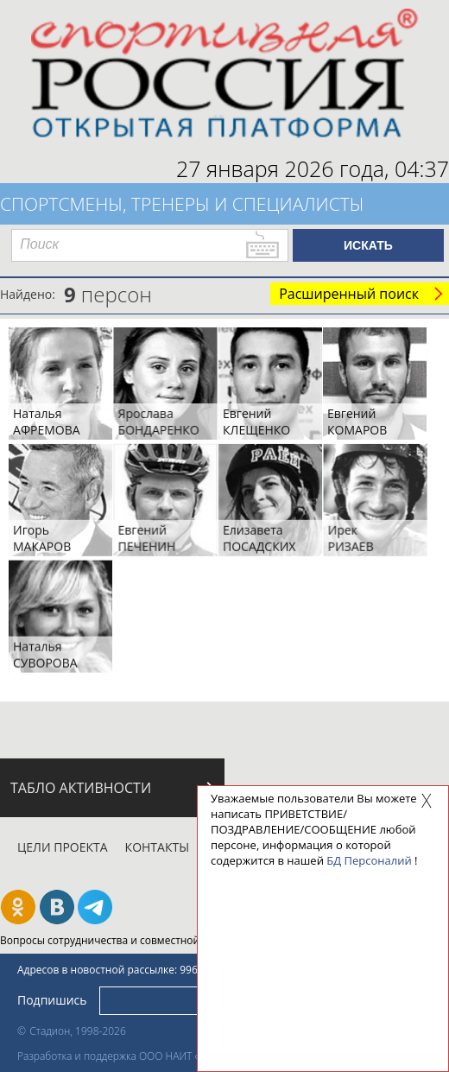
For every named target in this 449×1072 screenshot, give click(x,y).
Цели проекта (62, 847)
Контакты (157, 847)
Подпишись (52, 999)
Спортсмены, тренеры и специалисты (182, 204)
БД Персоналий (368, 860)
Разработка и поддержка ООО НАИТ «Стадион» (130, 1056)
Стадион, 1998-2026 (77, 1031)
